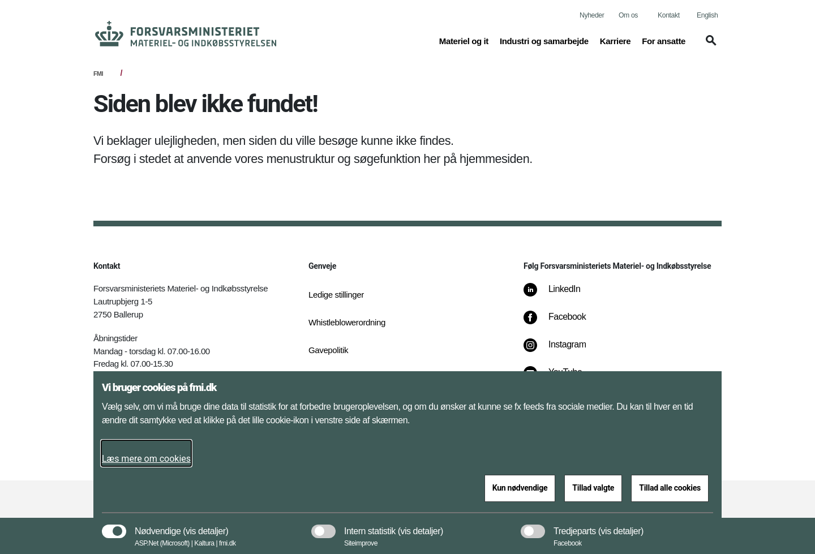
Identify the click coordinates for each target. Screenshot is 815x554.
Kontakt (669, 15)
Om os (628, 15)
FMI (98, 73)
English (707, 15)
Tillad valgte (593, 487)
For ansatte (663, 41)
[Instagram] (562, 350)
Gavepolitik (328, 350)
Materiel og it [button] (463, 40)
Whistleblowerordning (346, 322)
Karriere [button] (615, 40)
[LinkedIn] (560, 294)
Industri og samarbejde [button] (544, 40)
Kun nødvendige (520, 487)
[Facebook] (562, 322)
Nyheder (592, 15)
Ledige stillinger (336, 294)
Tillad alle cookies (670, 487)
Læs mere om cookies (146, 458)
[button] (709, 45)
